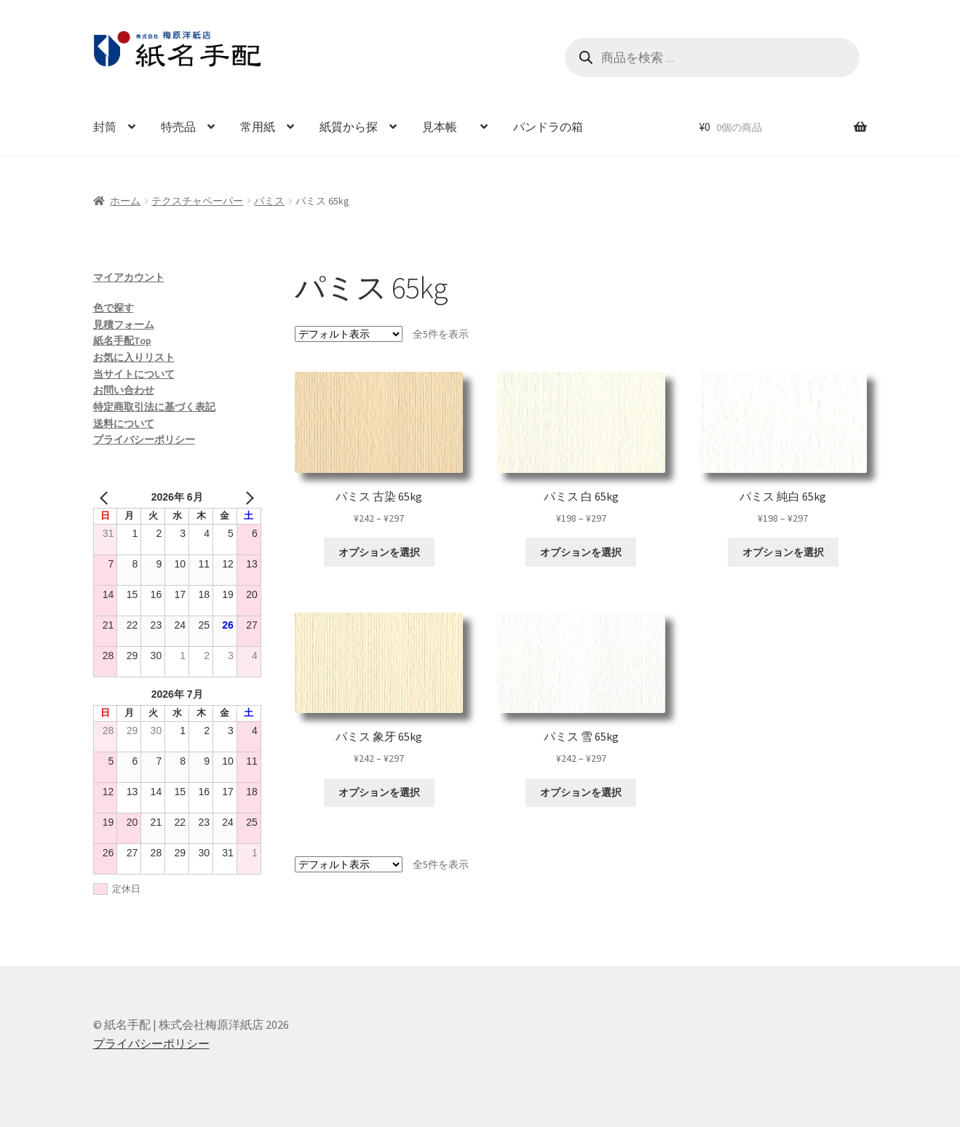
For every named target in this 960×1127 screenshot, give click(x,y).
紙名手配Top (122, 340)
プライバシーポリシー (144, 439)
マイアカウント (128, 277)
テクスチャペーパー (197, 200)
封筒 (104, 126)
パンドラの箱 (548, 126)
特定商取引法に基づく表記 (154, 406)
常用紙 (257, 126)
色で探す (113, 307)
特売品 (178, 126)
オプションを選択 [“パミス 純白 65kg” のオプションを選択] (783, 552)
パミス (269, 200)
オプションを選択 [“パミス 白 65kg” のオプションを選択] (581, 552)
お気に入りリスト (134, 357)
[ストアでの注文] (348, 334)
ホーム (125, 200)
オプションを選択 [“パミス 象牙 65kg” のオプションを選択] (379, 792)
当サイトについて (134, 374)
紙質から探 (349, 126)
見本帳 (445, 126)
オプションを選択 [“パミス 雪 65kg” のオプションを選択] (581, 792)
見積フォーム (123, 324)
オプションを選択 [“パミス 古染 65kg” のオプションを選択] (379, 552)
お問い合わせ (123, 390)
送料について (123, 423)
